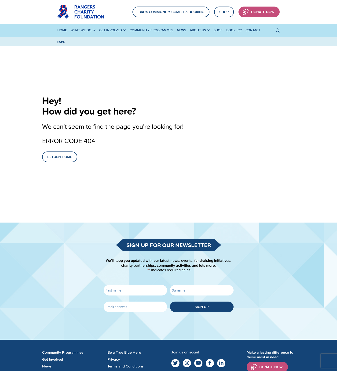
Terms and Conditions (125, 366)
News (181, 30)
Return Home (59, 156)
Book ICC (234, 30)
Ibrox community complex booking (171, 11)
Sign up (202, 306)
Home (62, 30)
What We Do (81, 30)
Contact (252, 30)
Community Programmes (151, 30)
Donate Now (259, 12)
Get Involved (110, 30)
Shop (224, 11)
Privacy (113, 359)
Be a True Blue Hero (124, 352)
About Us (198, 30)
